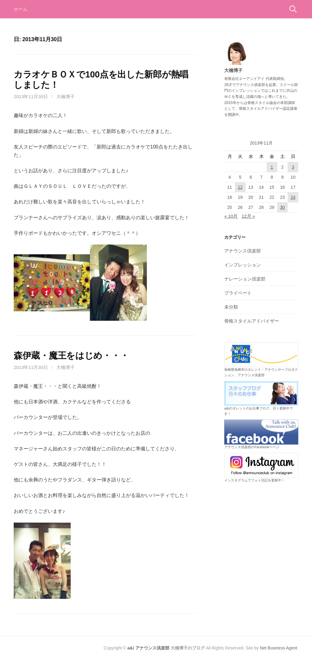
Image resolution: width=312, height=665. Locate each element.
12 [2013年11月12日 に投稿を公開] (240, 187)
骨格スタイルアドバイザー (251, 321)
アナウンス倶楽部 (242, 250)
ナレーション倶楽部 (244, 278)
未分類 (231, 306)
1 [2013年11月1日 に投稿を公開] (272, 167)
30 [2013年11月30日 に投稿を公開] (282, 207)
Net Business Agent (278, 647)
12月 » (248, 216)
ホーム (20, 9)
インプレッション (242, 264)
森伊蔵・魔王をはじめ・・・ (71, 355)
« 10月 (231, 216)
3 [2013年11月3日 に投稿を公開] (293, 167)
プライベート (238, 292)
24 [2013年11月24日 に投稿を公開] (293, 197)
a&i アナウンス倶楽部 (148, 647)
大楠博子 (65, 96)
